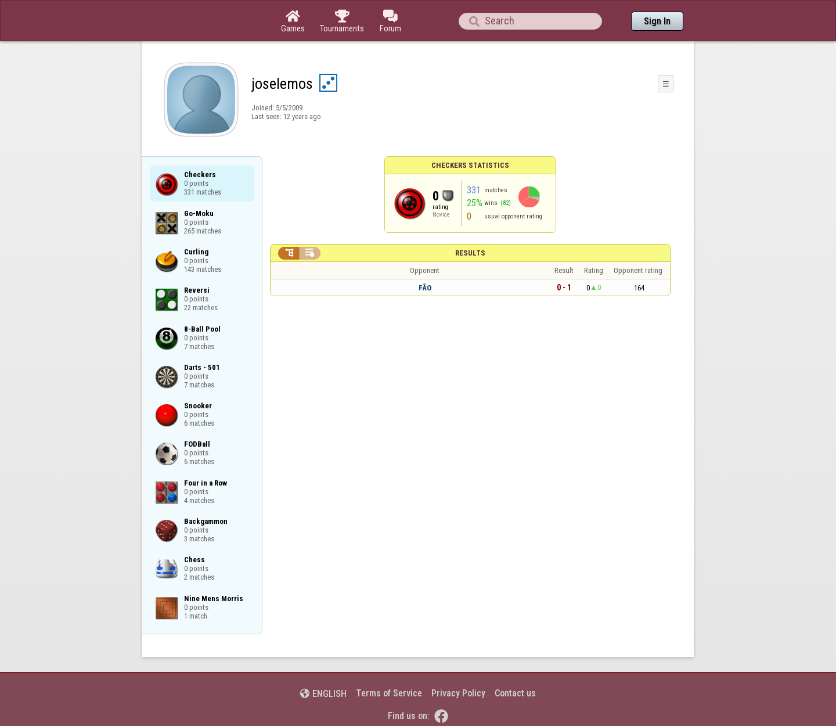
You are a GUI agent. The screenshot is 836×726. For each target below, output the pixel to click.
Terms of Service (389, 693)
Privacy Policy (458, 693)
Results (470, 253)
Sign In (657, 21)
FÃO (425, 287)
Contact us (515, 693)
